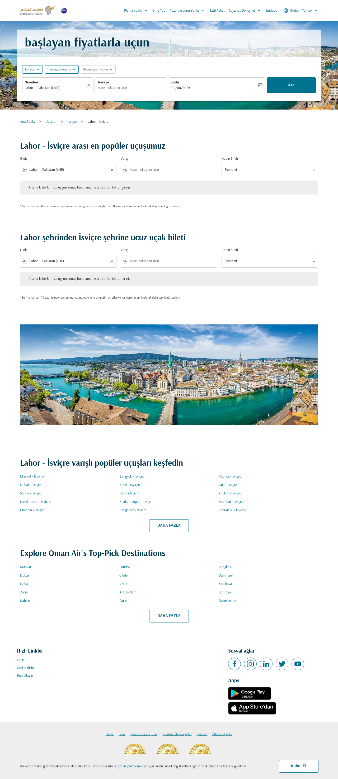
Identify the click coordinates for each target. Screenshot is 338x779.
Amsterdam (127, 592)
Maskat (25, 567)
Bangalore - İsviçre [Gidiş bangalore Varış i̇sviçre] (132, 510)
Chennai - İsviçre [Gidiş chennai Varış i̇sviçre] (32, 510)
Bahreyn (225, 592)
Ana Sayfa (27, 122)
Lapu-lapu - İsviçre (232, 510)
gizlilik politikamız (130, 766)
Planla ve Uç (137, 10)
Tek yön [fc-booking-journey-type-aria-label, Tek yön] (30, 70)
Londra (124, 567)
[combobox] (55, 88)
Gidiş (175, 82)
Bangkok (225, 567)
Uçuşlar (51, 122)
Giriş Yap (158, 11)
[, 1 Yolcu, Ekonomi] (59, 69)
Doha (24, 584)
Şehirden (201, 734)
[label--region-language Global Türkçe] (300, 10)
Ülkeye (110, 734)
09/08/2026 (180, 88)
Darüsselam (227, 601)
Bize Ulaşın (25, 676)
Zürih (24, 592)
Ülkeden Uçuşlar (222, 734)
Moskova (225, 584)
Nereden (31, 82)
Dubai (24, 576)
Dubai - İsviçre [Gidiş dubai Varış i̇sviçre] (30, 485)
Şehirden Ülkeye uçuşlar (176, 734)
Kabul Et (298, 766)
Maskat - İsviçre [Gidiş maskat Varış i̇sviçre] (32, 477)
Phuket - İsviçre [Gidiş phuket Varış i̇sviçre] (230, 493)
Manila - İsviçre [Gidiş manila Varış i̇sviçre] (230, 477)
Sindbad (271, 11)
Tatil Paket (217, 11)
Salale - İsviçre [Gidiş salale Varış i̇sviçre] (30, 493)
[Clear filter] (111, 170)
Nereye (103, 82)
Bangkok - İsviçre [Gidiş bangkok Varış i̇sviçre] (131, 477)
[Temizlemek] (89, 85)
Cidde (123, 576)
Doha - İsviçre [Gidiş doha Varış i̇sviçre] (129, 493)
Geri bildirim (26, 668)
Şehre (122, 734)
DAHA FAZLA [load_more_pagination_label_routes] (169, 525)
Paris (123, 601)
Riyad (123, 584)
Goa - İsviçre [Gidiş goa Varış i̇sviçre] (228, 485)
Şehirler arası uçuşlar (143, 734)
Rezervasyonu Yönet (189, 10)
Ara (291, 85)
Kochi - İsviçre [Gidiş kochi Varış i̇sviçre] (129, 485)
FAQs (21, 660)
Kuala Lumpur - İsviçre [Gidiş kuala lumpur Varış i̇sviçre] (135, 502)
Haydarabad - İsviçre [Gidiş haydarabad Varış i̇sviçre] (35, 502)
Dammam (226, 576)
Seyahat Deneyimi (246, 10)
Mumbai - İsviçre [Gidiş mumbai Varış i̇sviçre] (231, 502)
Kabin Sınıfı (230, 159)
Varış (124, 159)
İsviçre (72, 122)
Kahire (25, 601)
